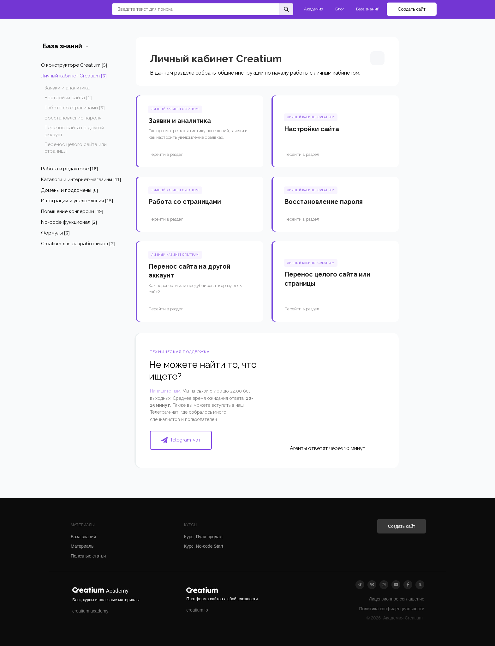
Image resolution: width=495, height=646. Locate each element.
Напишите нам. (165, 390)
